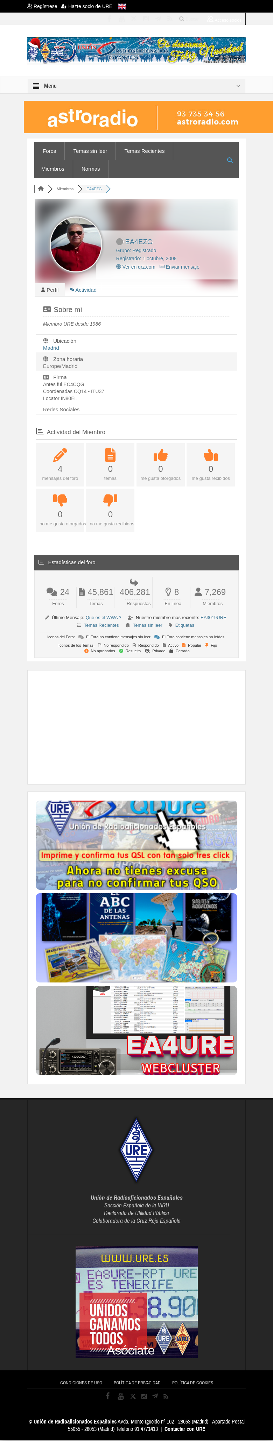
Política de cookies (192, 1384)
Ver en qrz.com (135, 267)
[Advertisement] (154, 727)
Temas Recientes (144, 151)
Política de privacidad (137, 1384)
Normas (91, 169)
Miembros (52, 169)
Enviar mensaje (180, 267)
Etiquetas (184, 626)
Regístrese (44, 6)
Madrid (51, 349)
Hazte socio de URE (86, 6)
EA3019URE (213, 618)
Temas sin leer (90, 151)
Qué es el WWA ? (103, 618)
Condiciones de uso (81, 1384)
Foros (49, 151)
